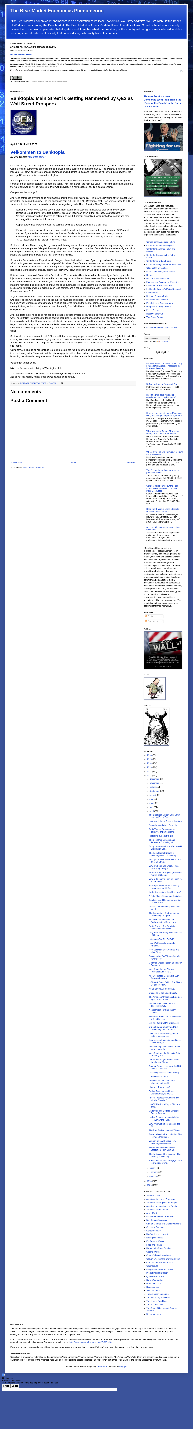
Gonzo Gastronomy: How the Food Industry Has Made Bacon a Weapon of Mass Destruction (164, 488)
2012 (149, 771)
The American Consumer (157, 1294)
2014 (149, 763)
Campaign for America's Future (160, 242)
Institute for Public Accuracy (159, 285)
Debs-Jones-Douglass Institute (160, 272)
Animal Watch (152, 1213)
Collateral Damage (155, 1227)
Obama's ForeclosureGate (158, 1255)
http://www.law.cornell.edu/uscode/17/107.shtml (40, 66)
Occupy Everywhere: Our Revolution (163, 1259)
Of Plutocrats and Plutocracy (159, 1262)
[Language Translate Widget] (157, 338)
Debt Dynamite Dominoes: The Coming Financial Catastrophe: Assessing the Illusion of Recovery (164, 365)
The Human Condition (156, 1301)
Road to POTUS (153, 1283)
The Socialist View (154, 1305)
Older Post (130, 463)
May (151, 807)
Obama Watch (153, 1252)
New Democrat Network (157, 300)
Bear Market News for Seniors (160, 1217)
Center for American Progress (160, 245)
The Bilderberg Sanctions (158, 1298)
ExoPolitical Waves (155, 1241)
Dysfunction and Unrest (157, 1234)
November (154, 783)
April (151, 811)
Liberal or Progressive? (159, 1087)
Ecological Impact (154, 1238)
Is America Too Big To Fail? (161, 939)
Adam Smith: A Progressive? (162, 989)
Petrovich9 (102, 1367)
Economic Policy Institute (157, 278)
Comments (151, 621)
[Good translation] (6, 1386)
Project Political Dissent (157, 1273)
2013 (149, 767)
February (153, 1172)
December (154, 779)
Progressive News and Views (159, 1269)
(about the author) (37, 157)
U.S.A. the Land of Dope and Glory (162, 384)
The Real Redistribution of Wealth (164, 1130)
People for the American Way (159, 303)
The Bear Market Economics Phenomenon (57, 10)
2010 (149, 1181)
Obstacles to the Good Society (163, 993)
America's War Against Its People (161, 1203)
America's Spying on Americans (160, 1199)
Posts (149, 616)
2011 (149, 775)
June (152, 803)
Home (73, 463)
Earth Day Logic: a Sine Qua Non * (165, 892)
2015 (149, 759)
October (153, 787)
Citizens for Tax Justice (156, 268)
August (152, 795)
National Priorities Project (158, 296)
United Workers (153, 1314)
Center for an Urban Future (158, 261)
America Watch (153, 1195)
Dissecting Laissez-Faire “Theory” (164, 1073)
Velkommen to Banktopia (37, 152)
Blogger (122, 1367)
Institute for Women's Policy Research (163, 289)
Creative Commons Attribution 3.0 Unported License (49, 82)
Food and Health (154, 1245)
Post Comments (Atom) (34, 468)
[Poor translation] (14, 1386)
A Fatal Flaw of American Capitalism (165, 896)
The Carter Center (154, 317)
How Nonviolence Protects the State (165, 821)
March (152, 1168)
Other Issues (152, 1266)
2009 (149, 1185)
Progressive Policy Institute (158, 307)
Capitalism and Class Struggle (163, 825)
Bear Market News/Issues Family (161, 328)
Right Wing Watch (154, 1280)
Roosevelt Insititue (154, 314)
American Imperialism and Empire (161, 1206)
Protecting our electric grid (161, 836)
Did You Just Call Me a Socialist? (164, 1023)
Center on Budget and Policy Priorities (163, 264)
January (153, 1176)
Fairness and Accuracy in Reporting (162, 282)
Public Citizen (152, 310)
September (154, 791)
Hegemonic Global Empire (158, 1248)
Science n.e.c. (152, 1287)
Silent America (153, 1290)
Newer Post (16, 463)
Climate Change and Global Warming (163, 1224)
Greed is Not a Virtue (158, 1077)
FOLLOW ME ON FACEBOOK (21, 54)
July (151, 799)
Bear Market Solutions (156, 1220)
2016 (149, 755)
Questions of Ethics (155, 1276)
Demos (149, 275)
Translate (162, 341)
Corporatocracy (153, 1231)
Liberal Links (152, 293)
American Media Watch (157, 1210)
